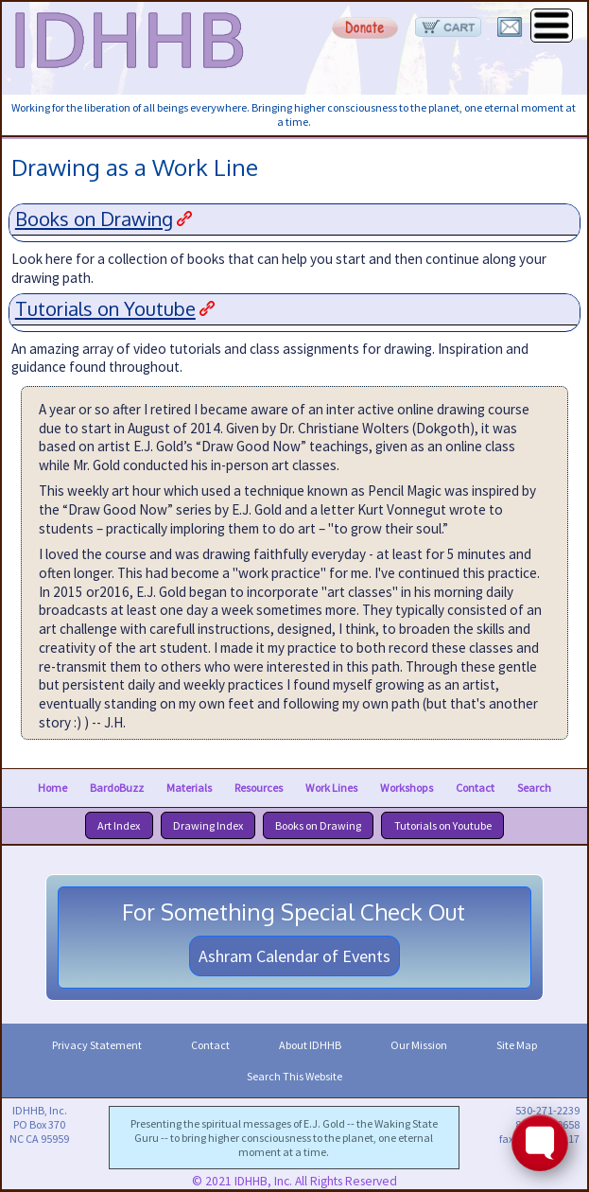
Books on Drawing (94, 218)
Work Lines (331, 787)
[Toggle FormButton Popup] (539, 1142)
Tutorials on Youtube (105, 308)
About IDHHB (310, 1045)
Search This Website (294, 1076)
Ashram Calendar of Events (294, 956)
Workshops (406, 787)
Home (52, 787)
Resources (258, 787)
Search (534, 787)
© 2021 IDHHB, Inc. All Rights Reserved (294, 1181)
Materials (189, 787)
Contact (475, 787)
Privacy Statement (97, 1045)
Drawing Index (208, 825)
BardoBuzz (117, 787)
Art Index (118, 825)
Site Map (516, 1045)
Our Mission (418, 1045)
